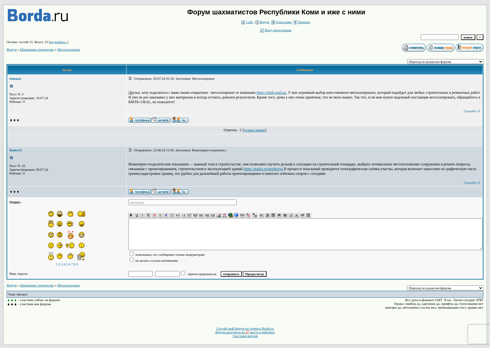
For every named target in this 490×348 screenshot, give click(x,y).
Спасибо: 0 (472, 111)
